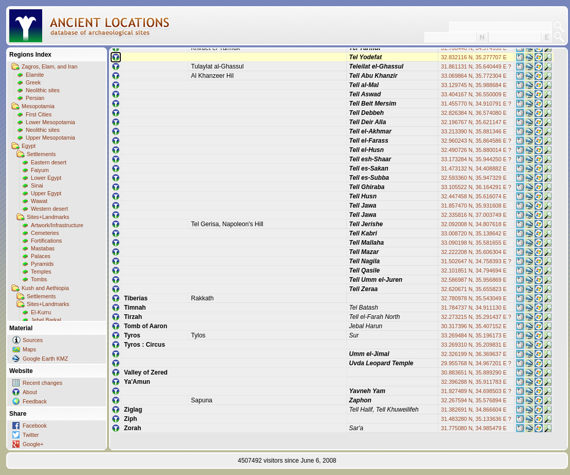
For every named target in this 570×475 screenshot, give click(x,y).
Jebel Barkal (46, 320)
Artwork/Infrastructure (57, 225)
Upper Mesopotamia (50, 137)
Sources (33, 340)
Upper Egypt (46, 193)
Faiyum (40, 170)
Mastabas (43, 248)
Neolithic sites (43, 90)
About (30, 392)
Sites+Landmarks (48, 217)
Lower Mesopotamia (50, 122)
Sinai (37, 185)
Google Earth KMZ (45, 358)
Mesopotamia (38, 106)
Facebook (35, 425)
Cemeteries (45, 233)
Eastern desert (48, 162)
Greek (33, 82)
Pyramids (42, 264)
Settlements (41, 154)
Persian (35, 98)
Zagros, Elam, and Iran (49, 66)
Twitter (31, 435)
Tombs (39, 279)
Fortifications (46, 240)
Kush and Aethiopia (45, 288)
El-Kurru (41, 312)
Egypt (28, 146)
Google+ (33, 444)
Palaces (40, 256)
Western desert (49, 209)
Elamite (35, 75)
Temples (41, 271)
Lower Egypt (46, 178)
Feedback (35, 401)
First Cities (38, 114)
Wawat (39, 201)
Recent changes (42, 383)
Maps (29, 349)
